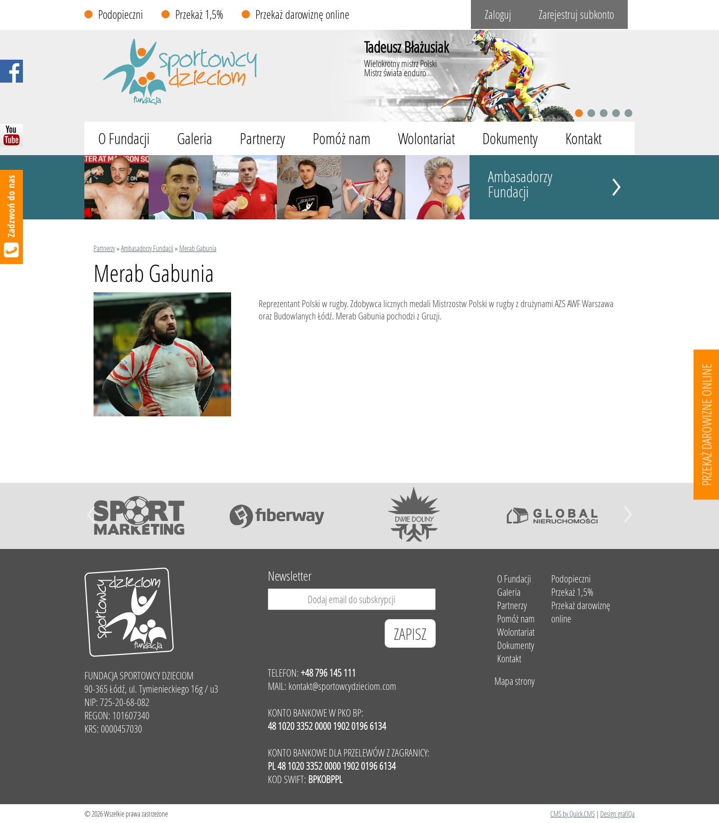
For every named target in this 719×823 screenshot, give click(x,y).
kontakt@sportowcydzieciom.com (342, 686)
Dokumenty (510, 138)
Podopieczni (120, 14)
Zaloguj (498, 14)
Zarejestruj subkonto (576, 14)
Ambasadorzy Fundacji (520, 184)
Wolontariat (426, 138)
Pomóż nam (342, 138)
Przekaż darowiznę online (302, 14)
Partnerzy (262, 138)
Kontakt (583, 138)
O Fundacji (123, 138)
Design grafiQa (617, 813)
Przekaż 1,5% (199, 14)
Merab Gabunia (197, 248)
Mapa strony (514, 681)
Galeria (194, 138)
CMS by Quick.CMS (572, 813)
